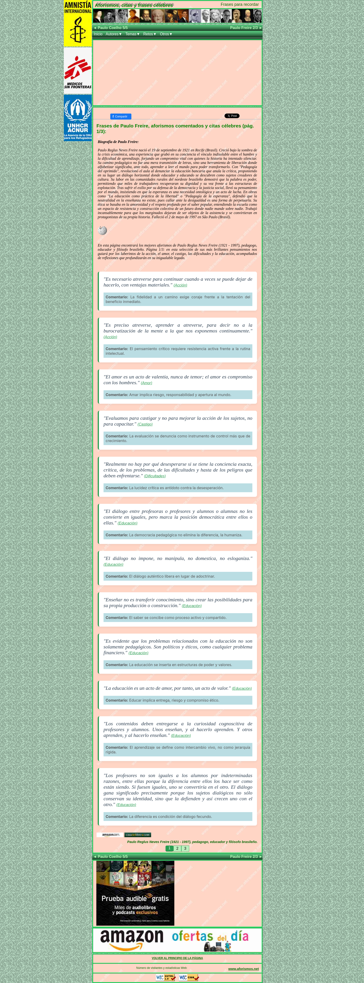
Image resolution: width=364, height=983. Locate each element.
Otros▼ (166, 34)
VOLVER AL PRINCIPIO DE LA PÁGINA (177, 958)
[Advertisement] (177, 72)
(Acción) (180, 285)
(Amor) (146, 383)
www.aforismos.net (243, 969)
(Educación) (127, 523)
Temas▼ (132, 34)
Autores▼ (114, 34)
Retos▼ (150, 34)
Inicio (98, 34)
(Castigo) (145, 424)
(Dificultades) (155, 476)
